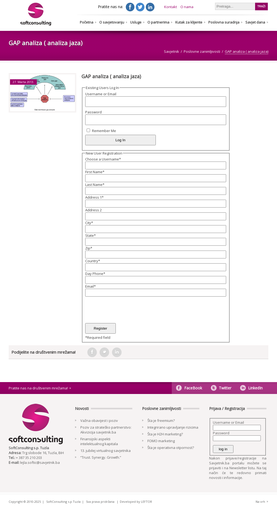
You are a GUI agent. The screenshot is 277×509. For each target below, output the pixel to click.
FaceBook (193, 387)
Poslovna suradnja (223, 22)
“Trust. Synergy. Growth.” (100, 457)
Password (93, 112)
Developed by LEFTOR (136, 502)
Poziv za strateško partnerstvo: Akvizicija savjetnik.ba (105, 430)
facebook (92, 352)
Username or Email (100, 93)
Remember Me (104, 130)
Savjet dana (255, 22)
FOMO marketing (161, 440)
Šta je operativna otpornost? (170, 447)
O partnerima (158, 22)
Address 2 (93, 210)
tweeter (104, 352)
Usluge (135, 22)
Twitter (225, 387)
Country (92, 260)
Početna (86, 22)
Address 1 (94, 197)
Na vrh (260, 502)
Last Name (94, 184)
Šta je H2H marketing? (165, 434)
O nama (186, 6)
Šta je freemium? (161, 420)
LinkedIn (255, 387)
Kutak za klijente (188, 22)
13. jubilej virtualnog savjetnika (105, 450)
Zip (88, 248)
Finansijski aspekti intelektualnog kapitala (99, 441)
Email (90, 286)
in (117, 352)
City (89, 222)
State (90, 235)
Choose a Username (103, 159)
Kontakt (170, 6)
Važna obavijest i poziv (99, 420)
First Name (94, 171)
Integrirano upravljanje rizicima (172, 427)
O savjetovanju (111, 22)
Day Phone (95, 273)
